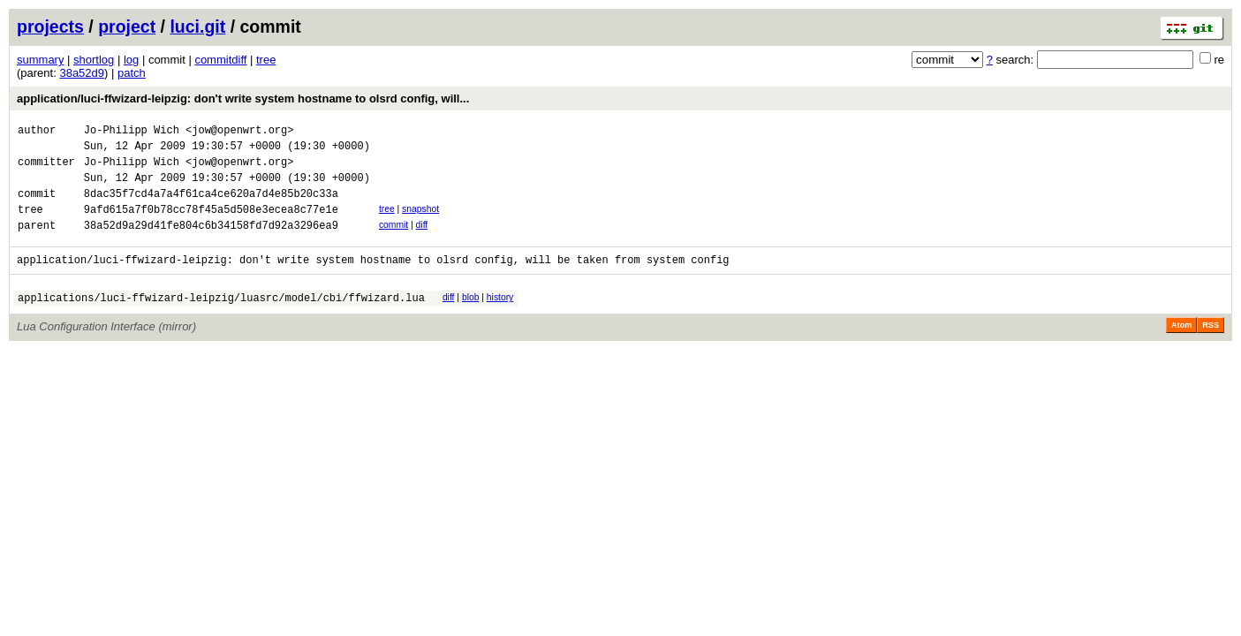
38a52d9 (81, 73)
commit (393, 241)
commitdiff (220, 59)
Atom (1181, 348)
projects (50, 26)
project (126, 26)
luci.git (197, 26)
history (500, 318)
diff (422, 241)
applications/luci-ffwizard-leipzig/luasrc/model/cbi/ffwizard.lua (221, 321)
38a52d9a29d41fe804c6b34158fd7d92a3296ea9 (211, 243)
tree (266, 59)
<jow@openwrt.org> (239, 132)
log (131, 59)
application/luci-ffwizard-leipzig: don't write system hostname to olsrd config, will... (243, 98)
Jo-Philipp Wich (131, 132)
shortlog (93, 59)
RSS (1210, 348)
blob (471, 318)
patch (131, 73)
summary (40, 59)
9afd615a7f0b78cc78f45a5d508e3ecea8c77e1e (211, 224)
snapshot (420, 222)
